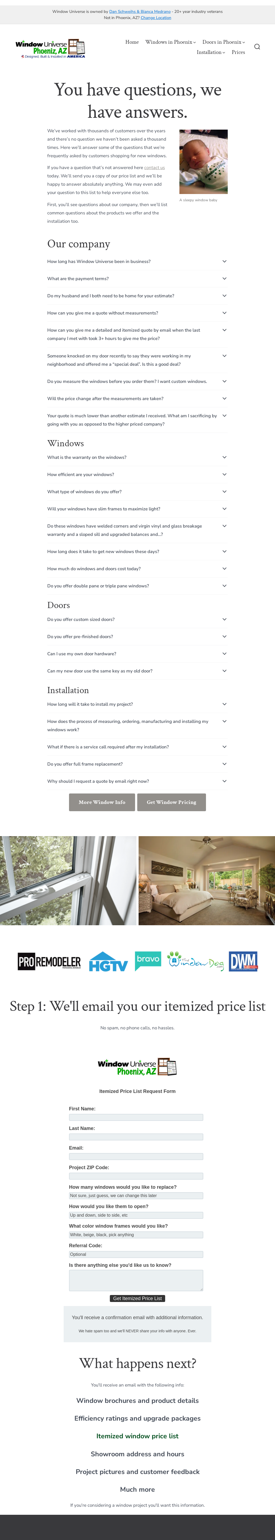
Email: (76, 1148)
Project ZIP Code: (89, 1167)
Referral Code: (85, 1245)
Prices (238, 52)
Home (132, 42)
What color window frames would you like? (118, 1226)
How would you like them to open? (109, 1206)
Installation (211, 52)
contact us (154, 167)
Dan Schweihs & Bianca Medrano (140, 11)
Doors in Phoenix (223, 42)
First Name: (82, 1108)
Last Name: (82, 1128)
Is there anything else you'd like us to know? (120, 1265)
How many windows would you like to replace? (123, 1187)
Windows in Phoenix (170, 42)
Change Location (156, 17)
